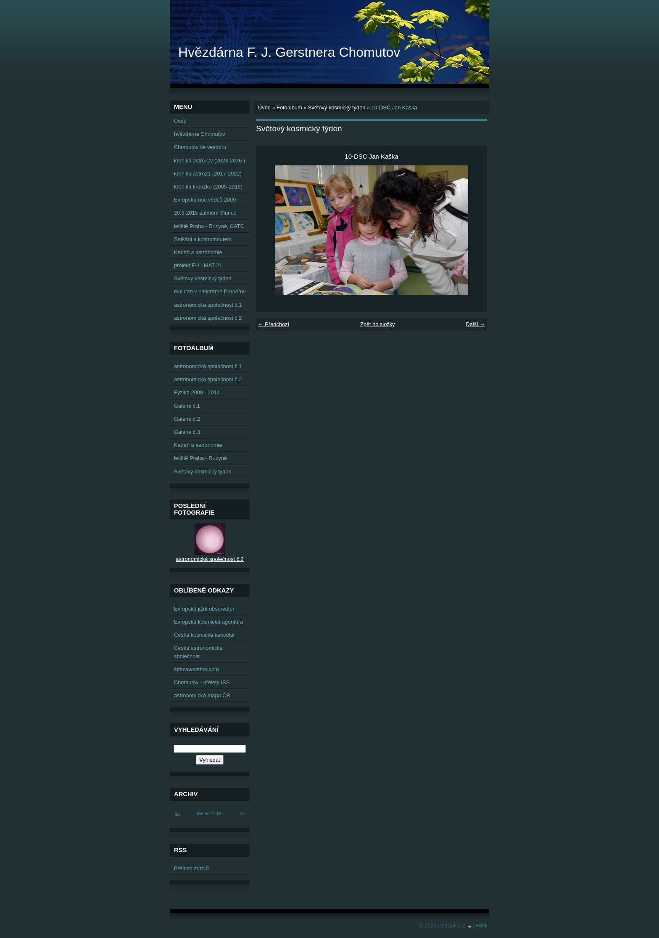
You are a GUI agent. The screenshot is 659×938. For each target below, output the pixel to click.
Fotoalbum (289, 107)
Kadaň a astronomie (198, 252)
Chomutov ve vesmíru (200, 147)
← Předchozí (273, 324)
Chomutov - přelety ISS (201, 682)
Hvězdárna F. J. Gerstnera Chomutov (289, 52)
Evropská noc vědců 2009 (205, 200)
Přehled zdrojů (191, 868)
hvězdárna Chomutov (199, 134)
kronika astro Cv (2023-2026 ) (209, 160)
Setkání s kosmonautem (203, 239)
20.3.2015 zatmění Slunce (205, 213)
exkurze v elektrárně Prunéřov (210, 291)
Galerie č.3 (187, 432)
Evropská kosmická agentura (208, 622)
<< (177, 813)
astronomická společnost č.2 (208, 318)
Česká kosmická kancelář (204, 635)
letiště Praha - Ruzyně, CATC (209, 226)
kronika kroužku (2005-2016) (208, 186)
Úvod (264, 107)
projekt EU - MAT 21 (198, 265)
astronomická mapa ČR (202, 695)
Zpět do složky (377, 324)
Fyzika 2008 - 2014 (197, 392)
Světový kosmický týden (337, 107)
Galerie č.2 (187, 419)
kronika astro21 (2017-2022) (208, 173)
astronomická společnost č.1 (208, 305)
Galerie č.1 (187, 406)
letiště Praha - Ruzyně (200, 458)
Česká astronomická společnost (198, 652)
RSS (481, 925)
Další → (475, 324)
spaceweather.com (196, 669)
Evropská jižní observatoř (204, 609)
